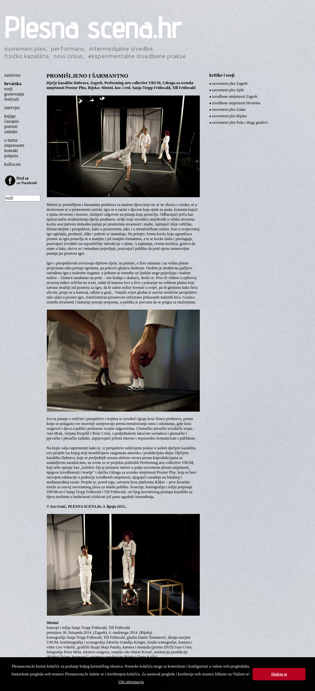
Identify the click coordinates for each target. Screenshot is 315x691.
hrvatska (12, 83)
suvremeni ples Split (228, 90)
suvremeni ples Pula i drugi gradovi (240, 122)
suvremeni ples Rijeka (229, 116)
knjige (10, 116)
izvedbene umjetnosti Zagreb (234, 96)
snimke (10, 131)
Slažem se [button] (279, 674)
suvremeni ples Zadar (229, 109)
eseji (8, 88)
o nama (11, 140)
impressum (14, 145)
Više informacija (131, 682)
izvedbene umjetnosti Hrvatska (236, 103)
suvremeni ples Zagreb (230, 83)
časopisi (11, 121)
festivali (11, 99)
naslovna (12, 75)
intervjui (12, 107)
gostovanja (14, 94)
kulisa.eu (12, 164)
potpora (11, 155)
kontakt (11, 150)
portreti (11, 126)
